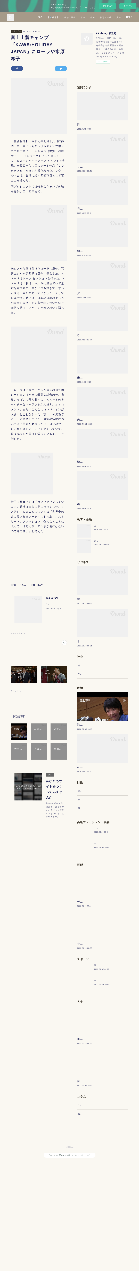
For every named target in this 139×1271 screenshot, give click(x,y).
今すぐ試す (107, 6)
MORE (127, 17)
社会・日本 (16, 31)
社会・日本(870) (18, 633)
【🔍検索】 (77, 17)
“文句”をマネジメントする (91, 1211)
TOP (64, 17)
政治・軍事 (94, 17)
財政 (107, 17)
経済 (116, 17)
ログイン (128, 6)
